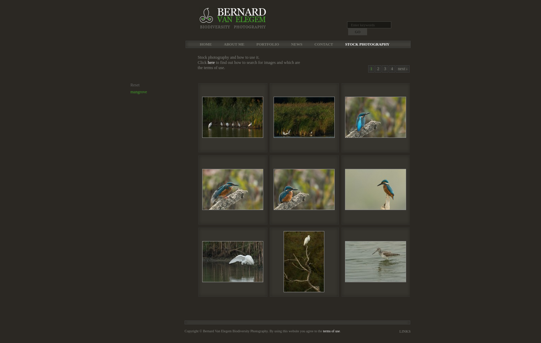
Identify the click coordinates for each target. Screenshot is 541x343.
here (211, 62)
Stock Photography (367, 44)
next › (402, 68)
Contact (323, 44)
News (296, 44)
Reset (135, 85)
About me (234, 44)
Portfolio (267, 44)
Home (206, 44)
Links (405, 331)
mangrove (138, 91)
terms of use (331, 331)
